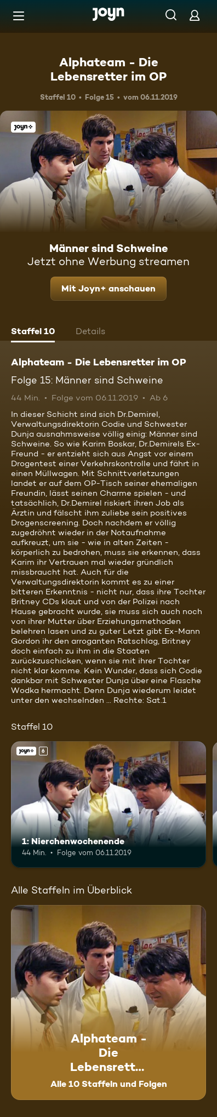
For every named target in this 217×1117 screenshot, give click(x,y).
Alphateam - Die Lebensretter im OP (108, 69)
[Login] (194, 15)
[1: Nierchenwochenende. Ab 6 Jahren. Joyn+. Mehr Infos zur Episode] (108, 804)
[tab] (33, 332)
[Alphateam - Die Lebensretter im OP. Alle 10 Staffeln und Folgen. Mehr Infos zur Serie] (108, 1002)
